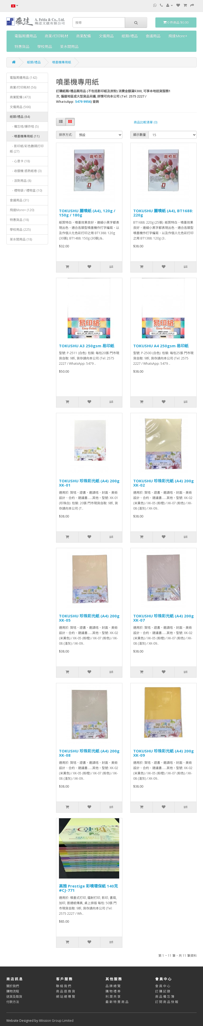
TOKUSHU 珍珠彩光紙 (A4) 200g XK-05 (89, 618)
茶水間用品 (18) (21, 239)
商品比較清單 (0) (145, 122)
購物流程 (12, 991)
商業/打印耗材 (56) (23, 87)
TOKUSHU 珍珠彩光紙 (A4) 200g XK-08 (89, 753)
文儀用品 (106, 35)
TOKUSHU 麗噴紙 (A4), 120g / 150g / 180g (87, 213)
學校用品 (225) (20, 229)
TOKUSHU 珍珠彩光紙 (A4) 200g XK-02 (163, 483)
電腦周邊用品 (26, 35)
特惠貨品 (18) (19, 220)
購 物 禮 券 (113, 991)
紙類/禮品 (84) (20, 116)
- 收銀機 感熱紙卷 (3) (25, 171)
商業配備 (83, 35)
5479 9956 (83, 101)
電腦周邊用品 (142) (23, 77)
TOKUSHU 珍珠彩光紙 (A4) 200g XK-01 (89, 483)
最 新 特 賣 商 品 (116, 1002)
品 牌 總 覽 (113, 986)
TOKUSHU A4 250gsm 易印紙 (160, 345)
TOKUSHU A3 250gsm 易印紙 (86, 345)
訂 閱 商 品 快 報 (166, 1002)
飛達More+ (177, 35)
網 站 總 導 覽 (65, 996)
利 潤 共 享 (113, 996)
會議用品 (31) (19, 200)
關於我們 (12, 986)
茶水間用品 (69, 46)
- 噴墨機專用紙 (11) (24, 136)
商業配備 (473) (20, 97)
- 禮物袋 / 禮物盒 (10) (26, 190)
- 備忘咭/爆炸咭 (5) (24, 126)
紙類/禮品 (130, 35)
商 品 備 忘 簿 (164, 996)
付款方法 (12, 1002)
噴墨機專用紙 (61, 62)
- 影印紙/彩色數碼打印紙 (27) (27, 149)
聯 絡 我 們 (63, 986)
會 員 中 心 (162, 986)
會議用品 (153, 35)
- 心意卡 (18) (20, 161)
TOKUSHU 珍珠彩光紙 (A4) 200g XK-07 (163, 618)
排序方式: (65, 134)
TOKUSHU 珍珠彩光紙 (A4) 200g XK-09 (163, 753)
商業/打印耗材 (56, 35)
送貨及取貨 (14, 996)
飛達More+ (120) (22, 210)
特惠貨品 (22, 46)
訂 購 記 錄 (162, 991)
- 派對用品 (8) (20, 180)
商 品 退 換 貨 (65, 991)
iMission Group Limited (56, 1020)
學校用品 (44, 46)
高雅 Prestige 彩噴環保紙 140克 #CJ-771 (88, 888)
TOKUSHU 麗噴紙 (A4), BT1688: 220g (163, 213)
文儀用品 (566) (20, 107)
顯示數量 (139, 134)
